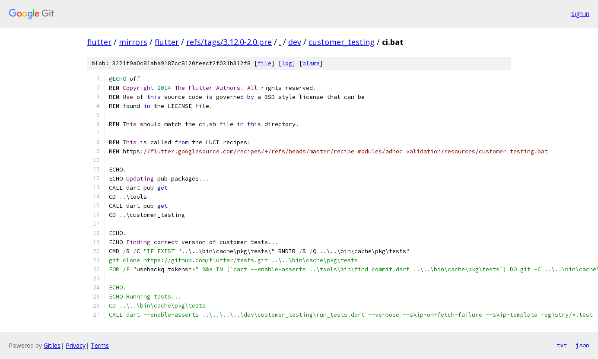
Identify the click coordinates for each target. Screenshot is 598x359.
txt (562, 345)
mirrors (133, 42)
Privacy (76, 345)
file (264, 63)
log (287, 63)
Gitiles (52, 345)
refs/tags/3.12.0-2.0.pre (229, 42)
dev (294, 42)
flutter (99, 42)
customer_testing (342, 42)
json (582, 345)
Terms (100, 345)
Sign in (580, 14)
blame (311, 63)
